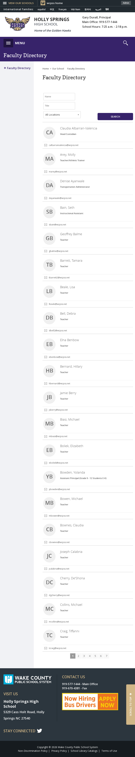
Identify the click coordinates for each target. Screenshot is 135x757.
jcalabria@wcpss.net (59, 568)
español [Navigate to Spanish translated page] (42, 9)
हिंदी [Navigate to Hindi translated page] (107, 9)
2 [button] (78, 656)
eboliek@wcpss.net (58, 462)
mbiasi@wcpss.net (58, 436)
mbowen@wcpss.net (59, 515)
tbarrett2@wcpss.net (59, 277)
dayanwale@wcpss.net (60, 198)
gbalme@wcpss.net (58, 251)
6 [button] (101, 656)
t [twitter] (39, 731)
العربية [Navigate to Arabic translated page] (98, 9)
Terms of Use (109, 750)
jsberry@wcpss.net (58, 409)
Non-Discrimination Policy (32, 750)
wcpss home (55, 3)
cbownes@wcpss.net (59, 542)
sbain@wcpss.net (57, 224)
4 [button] (89, 656)
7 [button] (106, 656)
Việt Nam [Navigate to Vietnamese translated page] (75, 9)
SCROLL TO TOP (130, 706)
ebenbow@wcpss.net (59, 357)
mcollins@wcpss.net (59, 621)
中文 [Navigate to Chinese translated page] (52, 9)
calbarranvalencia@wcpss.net (63, 145)
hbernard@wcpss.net (59, 383)
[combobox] (62, 114)
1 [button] (72, 656)
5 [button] (95, 656)
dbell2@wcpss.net (58, 330)
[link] (88, 135)
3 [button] (84, 656)
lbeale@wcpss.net (58, 304)
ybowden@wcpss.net (59, 489)
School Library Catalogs (84, 750)
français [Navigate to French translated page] (63, 9)
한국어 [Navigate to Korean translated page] (88, 9)
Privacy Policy (59, 750)
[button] (14, 42)
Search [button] (115, 116)
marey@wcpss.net (58, 171)
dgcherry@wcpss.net (59, 595)
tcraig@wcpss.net (57, 648)
